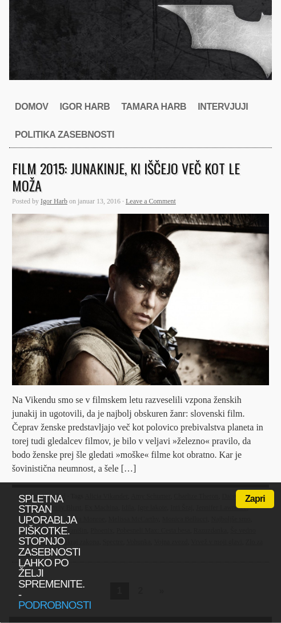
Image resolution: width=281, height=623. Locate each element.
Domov (31, 106)
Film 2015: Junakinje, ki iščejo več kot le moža (126, 176)
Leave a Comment (151, 201)
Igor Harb (84, 106)
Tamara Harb (153, 106)
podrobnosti (54, 605)
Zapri (255, 499)
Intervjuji (223, 106)
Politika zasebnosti (64, 134)
